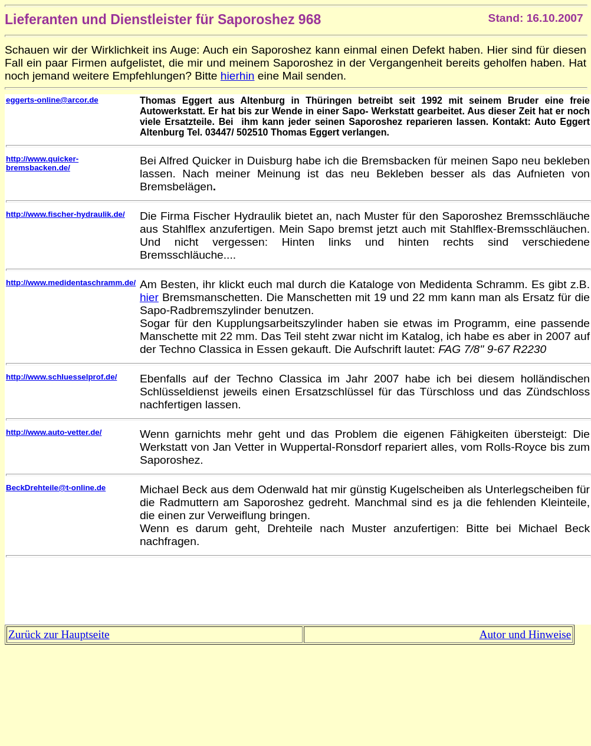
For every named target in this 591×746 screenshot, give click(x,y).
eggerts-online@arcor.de (52, 99)
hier (149, 297)
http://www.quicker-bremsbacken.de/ (42, 163)
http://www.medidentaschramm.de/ (71, 282)
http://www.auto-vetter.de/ (53, 432)
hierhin (238, 76)
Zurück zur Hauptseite (59, 634)
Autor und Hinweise (526, 634)
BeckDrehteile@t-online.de (56, 487)
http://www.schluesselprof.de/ (61, 376)
